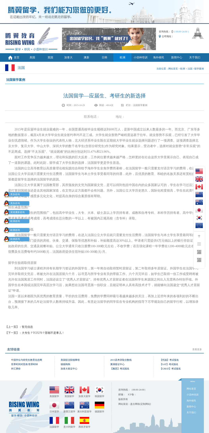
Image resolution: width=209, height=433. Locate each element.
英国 (50, 57)
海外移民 (158, 57)
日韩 (104, 57)
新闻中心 (176, 57)
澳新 (86, 57)
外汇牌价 (16, 368)
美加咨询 (13, 194)
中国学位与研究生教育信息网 (26, 360)
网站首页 (173, 68)
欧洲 (122, 57)
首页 (16, 57)
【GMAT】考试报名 (170, 368)
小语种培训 (141, 57)
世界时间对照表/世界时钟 (24, 364)
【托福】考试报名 (169, 360)
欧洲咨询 (13, 221)
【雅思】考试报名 (119, 368)
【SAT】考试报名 (169, 364)
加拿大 (68, 57)
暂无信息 (27, 326)
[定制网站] (145, 404)
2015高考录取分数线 (121, 360)
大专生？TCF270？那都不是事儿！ (43, 332)
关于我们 (194, 57)
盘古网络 (135, 404)
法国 (190, 68)
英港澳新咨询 (15, 212)
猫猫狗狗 (65, 364)
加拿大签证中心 (69, 368)
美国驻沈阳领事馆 (70, 360)
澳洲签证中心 (117, 364)
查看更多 (197, 349)
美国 (32, 57)
